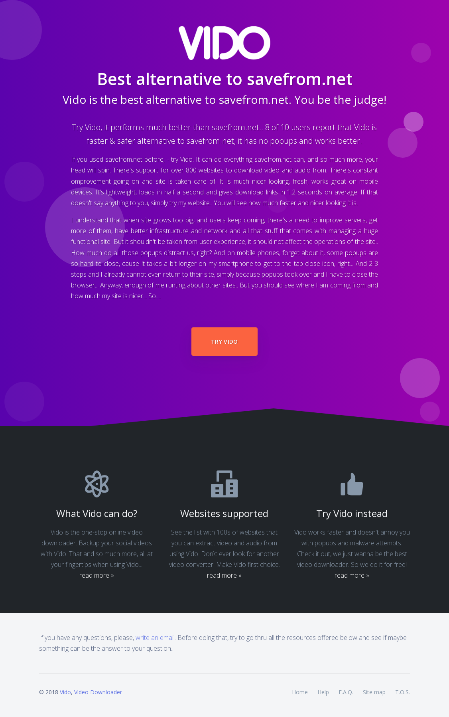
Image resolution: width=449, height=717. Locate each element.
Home (300, 692)
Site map (374, 692)
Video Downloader (98, 692)
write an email (155, 637)
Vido (65, 692)
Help (323, 692)
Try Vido (224, 341)
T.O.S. (402, 692)
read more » (96, 575)
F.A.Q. (346, 692)
